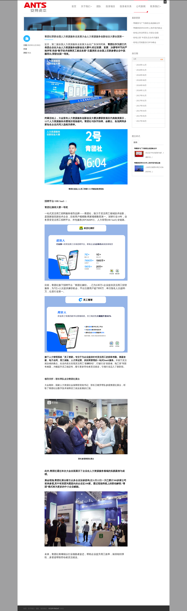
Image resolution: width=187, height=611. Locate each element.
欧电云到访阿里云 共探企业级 (146, 33)
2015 (61, 608)
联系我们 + (155, 6)
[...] (151, 157)
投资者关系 (125, 6)
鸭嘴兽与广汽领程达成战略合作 (146, 23)
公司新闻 (141, 6)
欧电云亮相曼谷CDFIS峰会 (144, 42)
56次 (29, 53)
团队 (98, 6)
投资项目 (110, 6)
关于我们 (31, 608)
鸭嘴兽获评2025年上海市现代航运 (147, 28)
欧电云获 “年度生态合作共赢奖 (146, 37)
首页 (74, 6)
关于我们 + (86, 6)
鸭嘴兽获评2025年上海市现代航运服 (147, 163)
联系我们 (44, 608)
